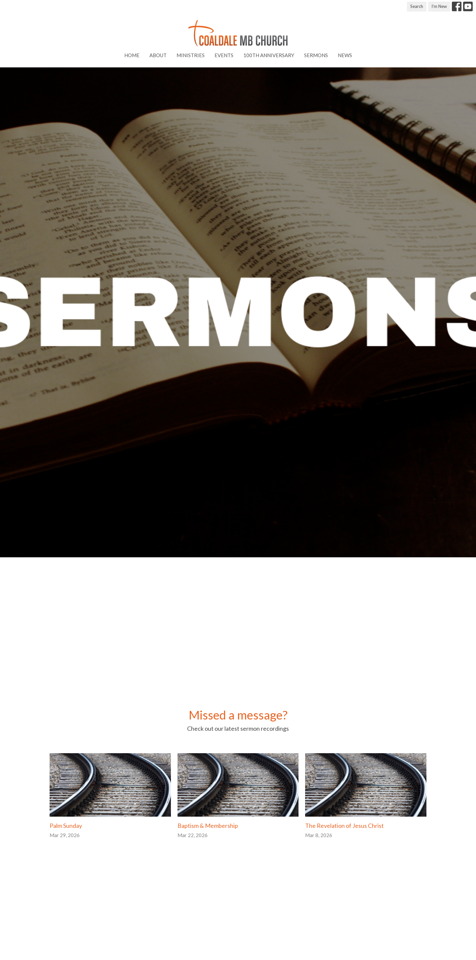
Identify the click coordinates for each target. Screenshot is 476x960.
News (345, 55)
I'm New (439, 6)
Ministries (191, 55)
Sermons (316, 55)
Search (416, 6)
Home (131, 55)
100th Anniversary (268, 55)
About (158, 55)
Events (224, 55)
